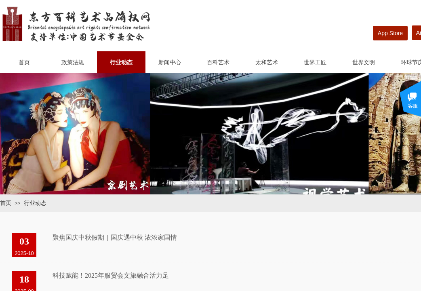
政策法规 (72, 62)
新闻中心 (169, 62)
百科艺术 (218, 62)
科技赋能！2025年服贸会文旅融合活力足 (111, 275)
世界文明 (363, 62)
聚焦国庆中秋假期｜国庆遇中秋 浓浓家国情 (115, 237)
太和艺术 (266, 62)
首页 (24, 62)
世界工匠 (315, 62)
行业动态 (121, 62)
